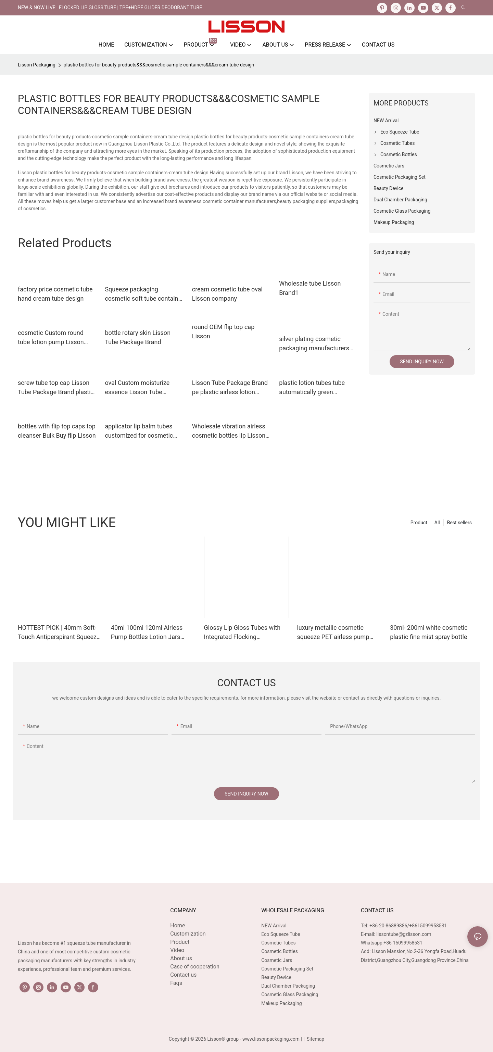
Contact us (183, 975)
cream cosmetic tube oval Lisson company (227, 294)
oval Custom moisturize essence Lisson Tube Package (137, 388)
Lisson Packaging (36, 64)
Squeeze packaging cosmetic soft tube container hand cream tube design (144, 294)
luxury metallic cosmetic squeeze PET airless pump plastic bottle (333, 632)
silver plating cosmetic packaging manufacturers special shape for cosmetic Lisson (316, 344)
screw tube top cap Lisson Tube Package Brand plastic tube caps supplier (56, 388)
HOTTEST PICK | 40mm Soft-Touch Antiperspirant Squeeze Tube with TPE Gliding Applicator (59, 632)
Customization (187, 933)
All (437, 522)
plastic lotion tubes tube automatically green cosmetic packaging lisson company (315, 388)
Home (177, 925)
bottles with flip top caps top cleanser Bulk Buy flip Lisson (57, 431)
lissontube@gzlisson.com (403, 934)
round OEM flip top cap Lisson (223, 331)
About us (181, 958)
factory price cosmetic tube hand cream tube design (55, 294)
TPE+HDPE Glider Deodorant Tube (160, 7)
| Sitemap (313, 1039)
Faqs (176, 983)
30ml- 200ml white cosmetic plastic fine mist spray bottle (429, 632)
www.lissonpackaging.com (271, 1039)
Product (418, 522)
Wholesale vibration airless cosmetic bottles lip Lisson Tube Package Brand (228, 431)
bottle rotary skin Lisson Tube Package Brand (137, 337)
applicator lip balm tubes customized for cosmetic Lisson (139, 431)
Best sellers (459, 522)
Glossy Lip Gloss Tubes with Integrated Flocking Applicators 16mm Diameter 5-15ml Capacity (246, 632)
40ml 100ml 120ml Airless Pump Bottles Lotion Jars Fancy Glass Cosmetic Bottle (150, 632)
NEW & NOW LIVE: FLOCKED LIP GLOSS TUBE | (68, 7)
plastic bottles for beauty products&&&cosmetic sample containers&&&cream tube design (159, 64)
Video (177, 950)
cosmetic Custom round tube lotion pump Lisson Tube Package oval (51, 338)
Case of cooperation (194, 966)
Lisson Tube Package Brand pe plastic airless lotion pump (230, 388)
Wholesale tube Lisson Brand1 (310, 288)
